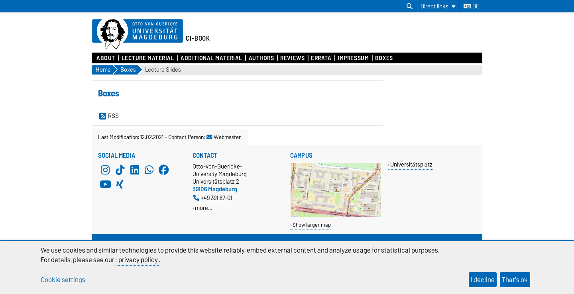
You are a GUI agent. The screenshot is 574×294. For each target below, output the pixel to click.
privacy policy (138, 259)
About (105, 58)
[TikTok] (120, 170)
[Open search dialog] (409, 6)
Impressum (353, 58)
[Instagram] (105, 170)
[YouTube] (105, 184)
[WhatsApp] (149, 170)
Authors (261, 58)
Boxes (384, 58)
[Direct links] (438, 6)
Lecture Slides (163, 69)
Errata (321, 58)
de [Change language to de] (471, 6)
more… (203, 208)
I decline (483, 279)
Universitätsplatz (411, 164)
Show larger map (312, 225)
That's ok (515, 279)
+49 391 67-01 (212, 198)
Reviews (292, 58)
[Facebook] (164, 170)
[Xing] (120, 184)
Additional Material (211, 58)
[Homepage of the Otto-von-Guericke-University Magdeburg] (137, 35)
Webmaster (223, 137)
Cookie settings (63, 279)
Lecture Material (148, 58)
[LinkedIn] (135, 170)
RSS (109, 116)
